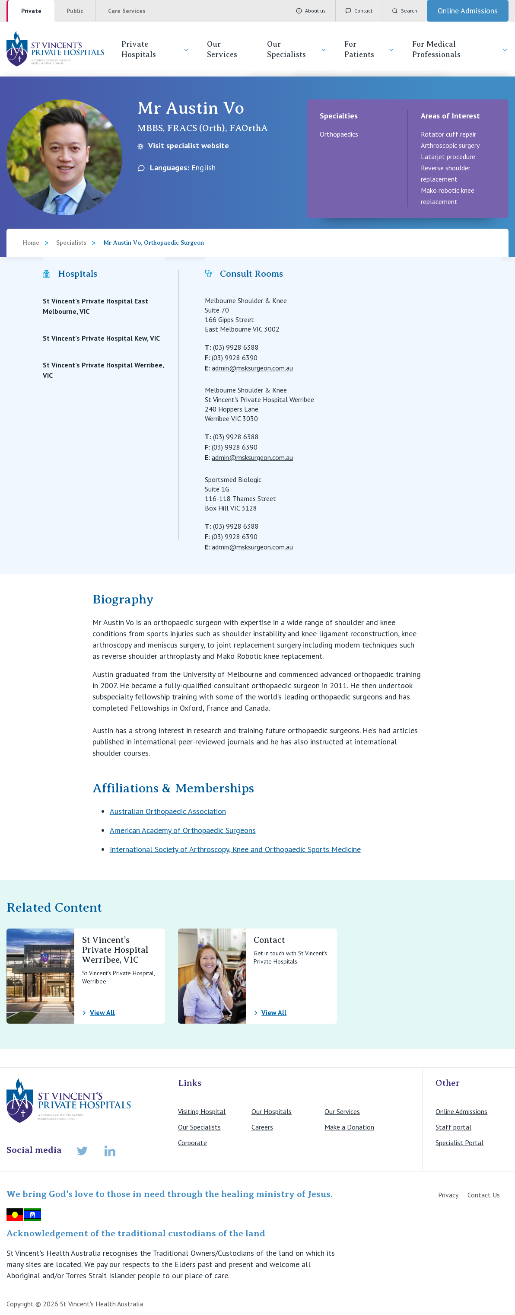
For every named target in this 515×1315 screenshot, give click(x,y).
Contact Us (483, 1195)
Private (31, 11)
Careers (262, 1127)
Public (75, 11)
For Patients (369, 49)
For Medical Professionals (460, 49)
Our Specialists (297, 49)
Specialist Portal (459, 1142)
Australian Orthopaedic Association (168, 811)
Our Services (222, 49)
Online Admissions (461, 1111)
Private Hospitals (155, 49)
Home (30, 242)
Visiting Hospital (202, 1111)
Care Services (127, 11)
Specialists (71, 242)
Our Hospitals (271, 1111)
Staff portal (453, 1127)
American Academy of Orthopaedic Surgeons (183, 830)
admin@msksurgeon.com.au (252, 368)
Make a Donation (349, 1127)
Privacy (448, 1195)
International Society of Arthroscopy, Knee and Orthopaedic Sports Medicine (235, 849)
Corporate (192, 1142)
